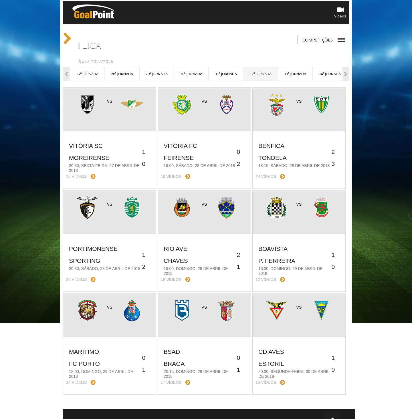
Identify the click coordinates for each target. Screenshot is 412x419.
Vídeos (340, 12)
